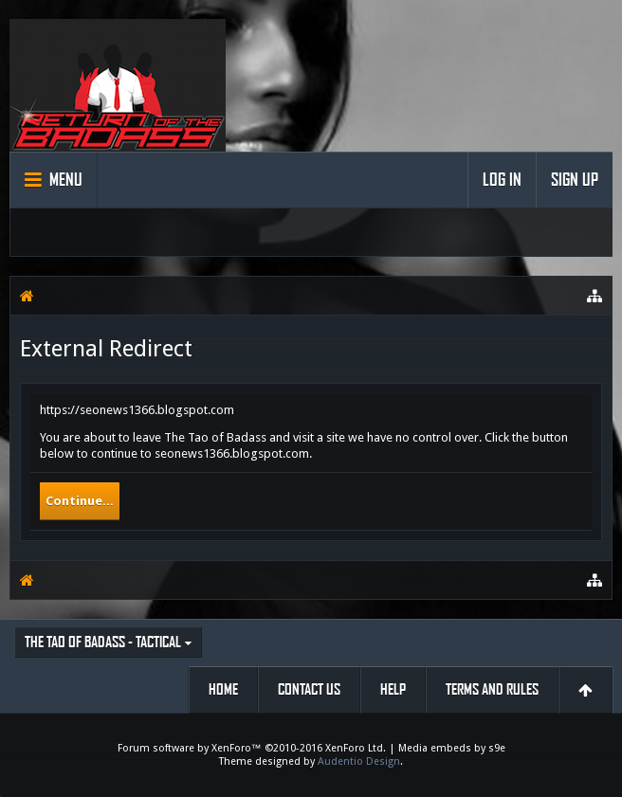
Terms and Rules (492, 689)
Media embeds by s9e (451, 748)
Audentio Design (359, 761)
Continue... (80, 501)
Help (393, 689)
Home (223, 689)
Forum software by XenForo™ (252, 748)
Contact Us (309, 689)
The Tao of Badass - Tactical (103, 642)
